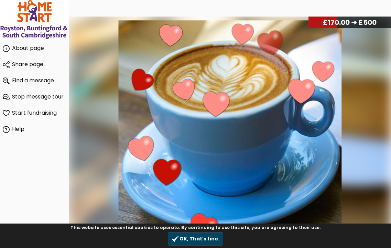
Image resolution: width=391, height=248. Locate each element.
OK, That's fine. (195, 238)
